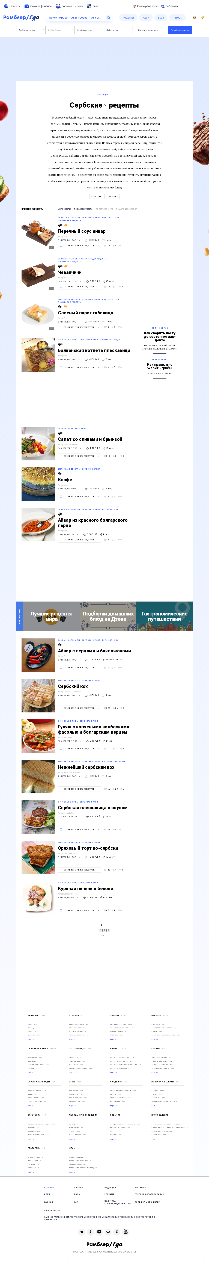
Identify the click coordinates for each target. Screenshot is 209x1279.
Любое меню (118, 30)
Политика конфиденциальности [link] (117, 1202)
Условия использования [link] (149, 1194)
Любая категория (31, 30)
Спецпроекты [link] (52, 1210)
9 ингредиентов (69, 240)
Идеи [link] (47, 1194)
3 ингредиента (68, 534)
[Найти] (108, 17)
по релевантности (83, 209)
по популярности (104, 209)
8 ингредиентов (69, 857)
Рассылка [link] (140, 1188)
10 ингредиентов (70, 281)
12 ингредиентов (70, 741)
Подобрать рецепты (180, 30)
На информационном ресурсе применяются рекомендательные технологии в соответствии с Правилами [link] (99, 1218)
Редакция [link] (110, 1188)
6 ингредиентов (69, 322)
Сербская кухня (89, 30)
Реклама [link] (109, 1194)
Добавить (169, 6)
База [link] (77, 1194)
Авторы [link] (78, 1188)
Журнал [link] (48, 1202)
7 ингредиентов (69, 359)
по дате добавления (126, 209)
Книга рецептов (145, 6)
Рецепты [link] (49, 1188)
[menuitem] (12, 6)
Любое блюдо (60, 30)
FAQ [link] (76, 1202)
